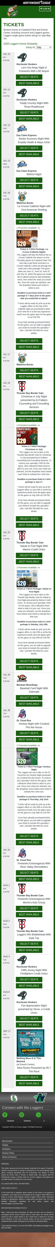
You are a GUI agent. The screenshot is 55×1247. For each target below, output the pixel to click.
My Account (7, 1141)
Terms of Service (9, 1157)
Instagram (27, 1120)
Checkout (6, 1149)
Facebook (10, 1120)
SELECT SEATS (29, 76)
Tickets (5, 1145)
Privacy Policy (8, 1153)
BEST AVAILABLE (29, 83)
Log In (45, 9)
